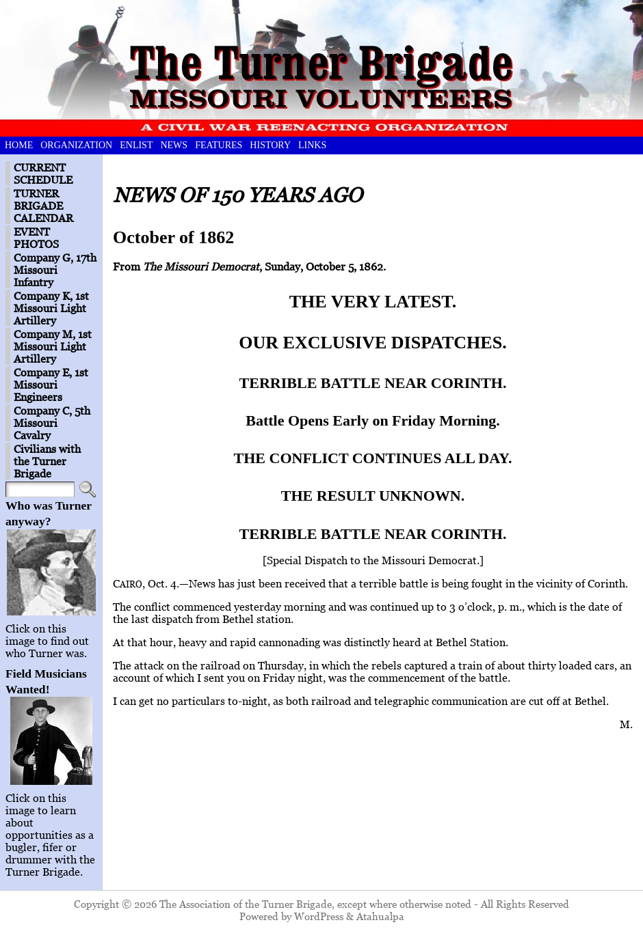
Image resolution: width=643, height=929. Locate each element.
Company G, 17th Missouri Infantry (55, 269)
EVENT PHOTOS (36, 237)
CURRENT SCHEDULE (43, 173)
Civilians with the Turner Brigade (47, 461)
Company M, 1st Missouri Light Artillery (53, 346)
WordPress (318, 916)
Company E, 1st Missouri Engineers (51, 384)
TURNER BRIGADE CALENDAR (43, 205)
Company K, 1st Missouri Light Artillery (51, 308)
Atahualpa (380, 916)
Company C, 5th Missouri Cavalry (52, 422)
